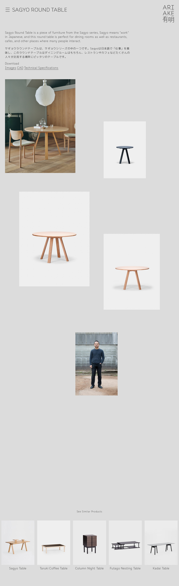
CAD (20, 68)
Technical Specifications (41, 68)
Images (10, 68)
